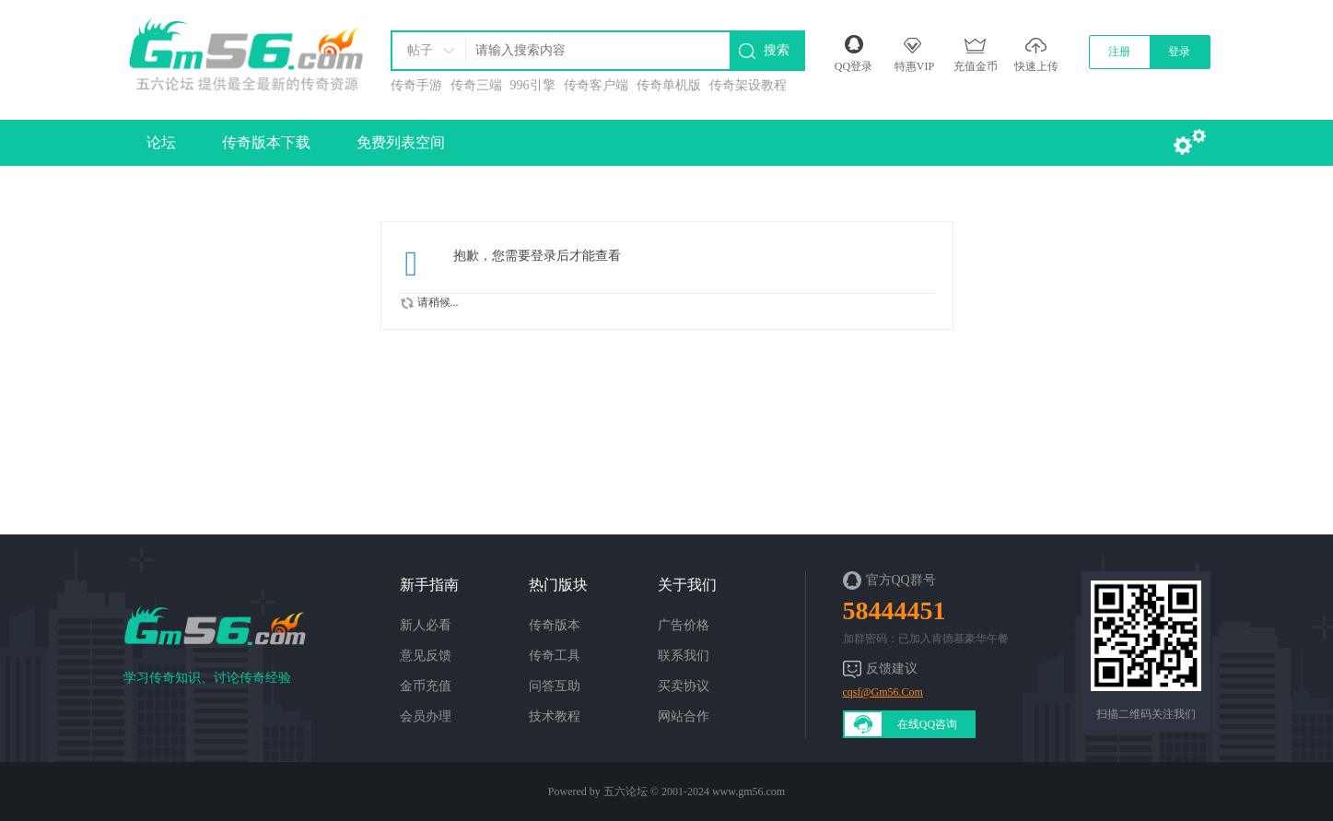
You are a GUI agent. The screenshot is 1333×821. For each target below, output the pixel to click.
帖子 (420, 50)
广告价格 (683, 625)
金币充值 (425, 686)
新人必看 (425, 625)
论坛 (161, 142)
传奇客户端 (596, 85)
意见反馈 (425, 656)
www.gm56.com (748, 791)
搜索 (776, 50)
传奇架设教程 (748, 85)
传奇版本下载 (266, 142)
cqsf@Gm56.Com (883, 692)
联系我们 (683, 656)
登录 (1179, 51)
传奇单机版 (669, 85)
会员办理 (425, 716)
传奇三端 (476, 85)
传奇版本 (554, 625)
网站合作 (683, 716)
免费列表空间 (401, 142)
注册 (1119, 51)
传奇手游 (416, 85)
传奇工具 (554, 656)
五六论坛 (625, 791)
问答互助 (554, 686)
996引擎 (532, 85)
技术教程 (554, 716)
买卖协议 (683, 686)
